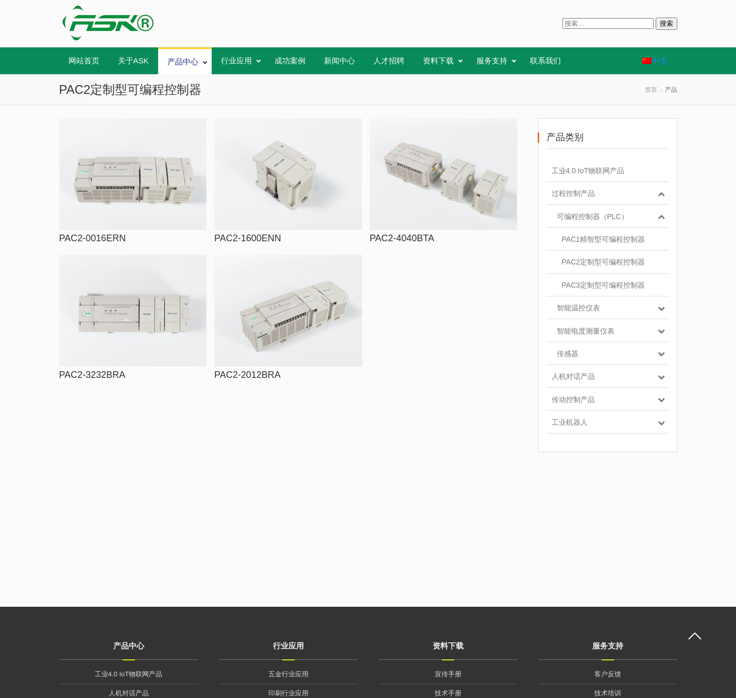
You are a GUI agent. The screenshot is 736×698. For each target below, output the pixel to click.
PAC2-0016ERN (92, 238)
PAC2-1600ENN (247, 238)
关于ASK (133, 60)
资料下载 (438, 60)
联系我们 (545, 60)
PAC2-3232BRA (92, 375)
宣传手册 (448, 674)
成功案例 (290, 60)
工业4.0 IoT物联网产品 (128, 674)
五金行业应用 (288, 674)
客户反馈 (607, 674)
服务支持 (491, 60)
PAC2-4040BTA (402, 238)
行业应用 (236, 60)
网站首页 (84, 60)
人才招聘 (388, 60)
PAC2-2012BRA (247, 375)
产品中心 (182, 61)
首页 (651, 89)
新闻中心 (339, 60)
